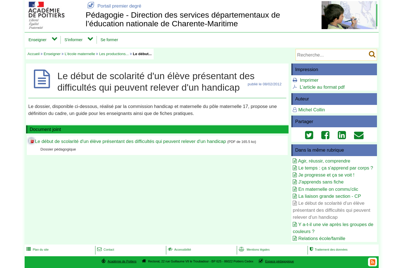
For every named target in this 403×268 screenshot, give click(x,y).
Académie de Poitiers (121, 261)
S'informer (73, 39)
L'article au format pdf (322, 87)
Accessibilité (179, 249)
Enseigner (37, 39)
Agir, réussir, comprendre (324, 161)
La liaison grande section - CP (329, 196)
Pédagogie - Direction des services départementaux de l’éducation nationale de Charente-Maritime (183, 19)
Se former (109, 39)
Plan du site (37, 249)
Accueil (33, 54)
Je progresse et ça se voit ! (326, 175)
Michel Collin (311, 109)
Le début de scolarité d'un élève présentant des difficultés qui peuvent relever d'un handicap (130, 141)
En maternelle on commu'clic (328, 189)
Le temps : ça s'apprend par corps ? (335, 168)
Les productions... (114, 54)
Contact (105, 249)
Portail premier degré (113, 6)
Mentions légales (254, 249)
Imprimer (309, 80)
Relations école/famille (321, 238)
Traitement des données (327, 249)
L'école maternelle (80, 54)
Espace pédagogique (279, 261)
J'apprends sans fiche (321, 182)
